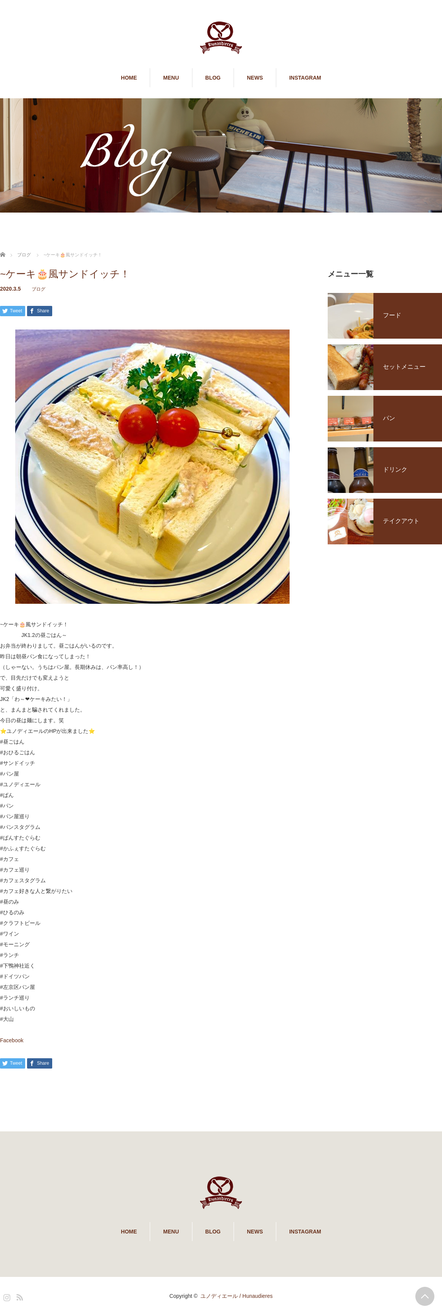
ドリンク (395, 469)
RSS (18, 1296)
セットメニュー (404, 366)
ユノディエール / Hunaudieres (236, 1296)
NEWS (255, 78)
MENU (171, 78)
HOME (129, 78)
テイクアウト (401, 521)
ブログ (38, 289)
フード (392, 315)
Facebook (11, 1040)
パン (389, 418)
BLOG (213, 78)
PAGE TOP (424, 1296)
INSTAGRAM (305, 78)
